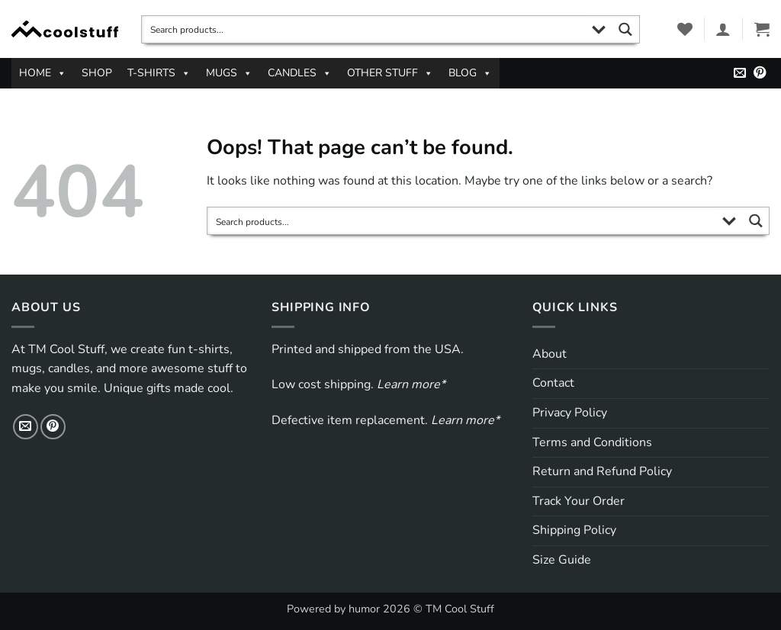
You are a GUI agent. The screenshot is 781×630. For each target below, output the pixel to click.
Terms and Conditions (592, 442)
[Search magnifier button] (625, 29)
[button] (723, 29)
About (549, 354)
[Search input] (364, 29)
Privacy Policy (569, 412)
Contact (553, 382)
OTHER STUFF (390, 73)
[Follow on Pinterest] (760, 73)
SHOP (97, 73)
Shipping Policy (574, 530)
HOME (42, 73)
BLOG (470, 73)
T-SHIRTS (159, 73)
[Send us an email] (740, 73)
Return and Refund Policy (602, 471)
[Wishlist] (685, 29)
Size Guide (561, 559)
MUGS (229, 73)
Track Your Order (578, 501)
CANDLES (300, 73)
